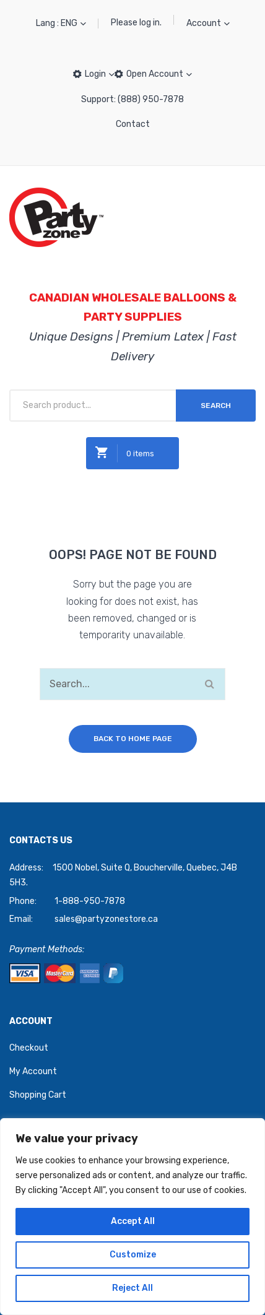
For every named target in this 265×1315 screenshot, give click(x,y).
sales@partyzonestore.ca (106, 919)
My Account (33, 1071)
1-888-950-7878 (89, 901)
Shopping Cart (37, 1095)
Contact (133, 124)
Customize (133, 1254)
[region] (132, 1216)
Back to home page (132, 738)
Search (216, 405)
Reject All (132, 1288)
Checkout (28, 1048)
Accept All (133, 1221)
